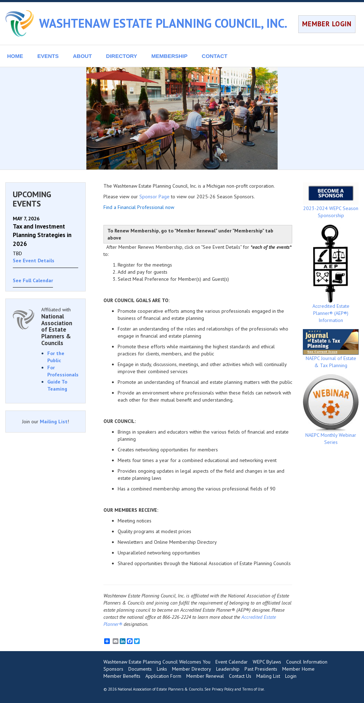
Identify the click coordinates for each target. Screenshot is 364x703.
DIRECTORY (121, 56)
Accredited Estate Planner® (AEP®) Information (330, 273)
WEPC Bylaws (267, 662)
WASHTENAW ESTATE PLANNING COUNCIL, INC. (163, 23)
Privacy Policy (223, 689)
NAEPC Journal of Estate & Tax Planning (331, 348)
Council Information (306, 662)
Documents (140, 669)
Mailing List (54, 421)
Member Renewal (205, 676)
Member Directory (191, 669)
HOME (15, 56)
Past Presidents (261, 669)
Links (162, 669)
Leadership (228, 669)
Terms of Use (253, 689)
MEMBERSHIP (169, 56)
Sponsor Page (154, 196)
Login (290, 676)
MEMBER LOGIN (327, 24)
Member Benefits (121, 676)
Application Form (163, 676)
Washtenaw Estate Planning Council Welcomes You (156, 662)
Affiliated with (59, 326)
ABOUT (82, 56)
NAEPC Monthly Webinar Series (331, 410)
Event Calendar (231, 662)
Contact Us (240, 676)
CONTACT (215, 56)
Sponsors (113, 669)
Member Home (298, 669)
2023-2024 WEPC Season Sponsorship (331, 200)
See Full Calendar (33, 280)
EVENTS (48, 56)
